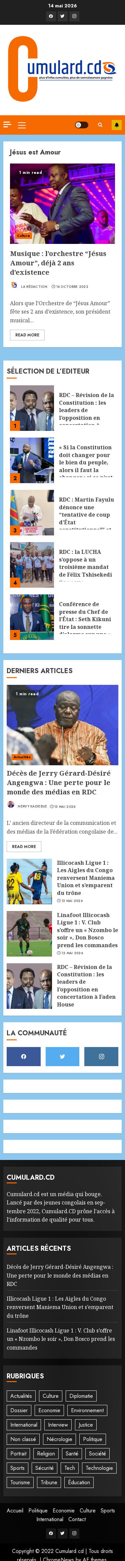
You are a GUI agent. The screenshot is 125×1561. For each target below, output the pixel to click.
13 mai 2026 (64, 806)
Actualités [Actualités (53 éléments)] (21, 1396)
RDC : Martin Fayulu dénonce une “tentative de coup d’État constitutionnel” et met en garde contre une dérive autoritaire (86, 526)
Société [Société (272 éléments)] (97, 1453)
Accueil (15, 1510)
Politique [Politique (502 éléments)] (92, 1439)
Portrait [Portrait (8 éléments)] (18, 1453)
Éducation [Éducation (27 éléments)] (79, 1482)
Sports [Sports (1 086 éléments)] (17, 1468)
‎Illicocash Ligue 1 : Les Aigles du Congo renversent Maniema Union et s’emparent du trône (86, 878)
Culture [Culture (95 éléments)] (51, 1396)
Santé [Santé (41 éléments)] (72, 1453)
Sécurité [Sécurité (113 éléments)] (44, 1468)
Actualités (22, 757)
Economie (64, 1510)
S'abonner (117, 125)
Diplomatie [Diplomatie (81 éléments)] (81, 1396)
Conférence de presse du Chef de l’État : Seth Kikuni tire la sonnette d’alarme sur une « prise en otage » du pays (85, 626)
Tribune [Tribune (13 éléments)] (49, 1482)
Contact (77, 1519)
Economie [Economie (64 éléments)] (49, 1410)
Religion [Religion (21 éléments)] (46, 1453)
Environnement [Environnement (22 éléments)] (87, 1410)
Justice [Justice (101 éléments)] (86, 1425)
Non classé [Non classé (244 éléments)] (23, 1439)
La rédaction (28, 284)
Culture (23, 235)
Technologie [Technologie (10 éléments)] (99, 1468)
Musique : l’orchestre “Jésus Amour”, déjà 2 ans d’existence (58, 263)
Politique (38, 1510)
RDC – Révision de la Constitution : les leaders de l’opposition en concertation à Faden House (86, 413)
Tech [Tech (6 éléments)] (69, 1468)
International (49, 1519)
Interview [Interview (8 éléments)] (58, 1425)
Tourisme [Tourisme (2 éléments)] (20, 1482)
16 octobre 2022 (72, 286)
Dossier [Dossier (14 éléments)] (19, 1410)
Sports (108, 1510)
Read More (27, 335)
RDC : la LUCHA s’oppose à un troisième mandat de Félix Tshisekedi (85, 563)
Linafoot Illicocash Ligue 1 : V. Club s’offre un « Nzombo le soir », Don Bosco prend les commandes (87, 930)
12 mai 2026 (72, 953)
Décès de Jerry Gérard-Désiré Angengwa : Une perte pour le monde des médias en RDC (59, 782)
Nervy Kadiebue (27, 804)
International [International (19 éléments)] (23, 1425)
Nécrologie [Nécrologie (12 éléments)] (59, 1439)
